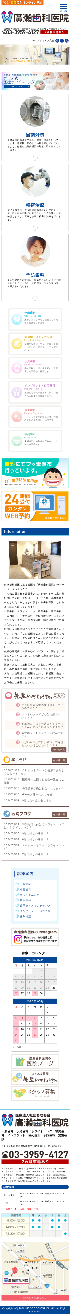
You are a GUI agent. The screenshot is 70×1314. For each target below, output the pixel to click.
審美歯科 (25, 900)
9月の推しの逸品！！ (26, 833)
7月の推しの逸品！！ (26, 854)
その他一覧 (59, 749)
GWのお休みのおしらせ (28, 794)
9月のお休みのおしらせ (28, 800)
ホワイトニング (30, 894)
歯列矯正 (25, 916)
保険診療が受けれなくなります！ (34, 788)
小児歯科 (25, 889)
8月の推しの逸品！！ (26, 839)
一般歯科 (25, 884)
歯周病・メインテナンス (35, 905)
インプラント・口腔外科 (35, 910)
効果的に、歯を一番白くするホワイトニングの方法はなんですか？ (42, 725)
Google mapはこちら (35, 1297)
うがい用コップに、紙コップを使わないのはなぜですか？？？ (42, 744)
